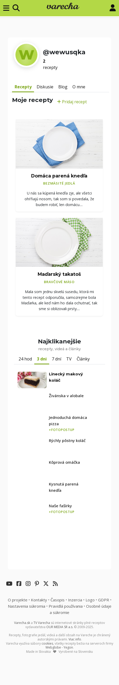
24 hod (25, 359)
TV (69, 359)
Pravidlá (66, 606)
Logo (90, 599)
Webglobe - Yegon (59, 647)
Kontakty (39, 599)
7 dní (56, 359)
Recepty (23, 87)
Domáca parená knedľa (59, 176)
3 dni (42, 359)
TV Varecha (41, 623)
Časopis (57, 599)
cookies (47, 643)
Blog (62, 87)
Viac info (75, 639)
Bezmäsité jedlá (59, 183)
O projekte (17, 599)
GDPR (103, 599)
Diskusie (45, 87)
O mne (78, 87)
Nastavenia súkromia (26, 606)
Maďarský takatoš (59, 274)
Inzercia (75, 599)
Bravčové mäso (59, 281)
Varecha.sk (22, 623)
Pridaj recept (72, 102)
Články (83, 359)
